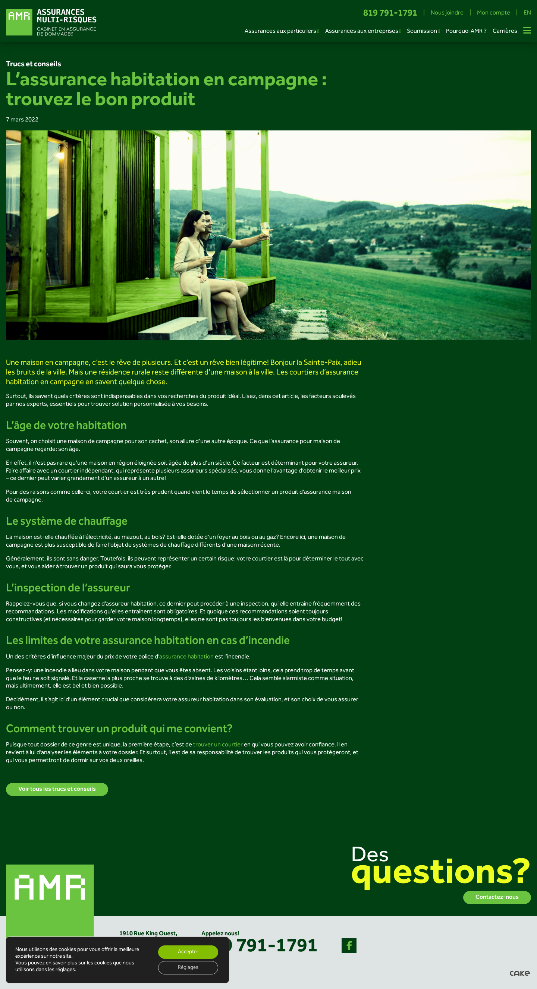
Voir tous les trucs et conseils (57, 789)
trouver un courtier (218, 745)
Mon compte (493, 14)
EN (527, 14)
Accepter (188, 952)
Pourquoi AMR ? (466, 31)
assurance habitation (186, 657)
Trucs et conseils (33, 64)
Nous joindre (447, 14)
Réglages (188, 967)
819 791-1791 (390, 13)
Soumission (422, 31)
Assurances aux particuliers (280, 31)
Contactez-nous (497, 897)
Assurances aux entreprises (361, 31)
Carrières (505, 31)
